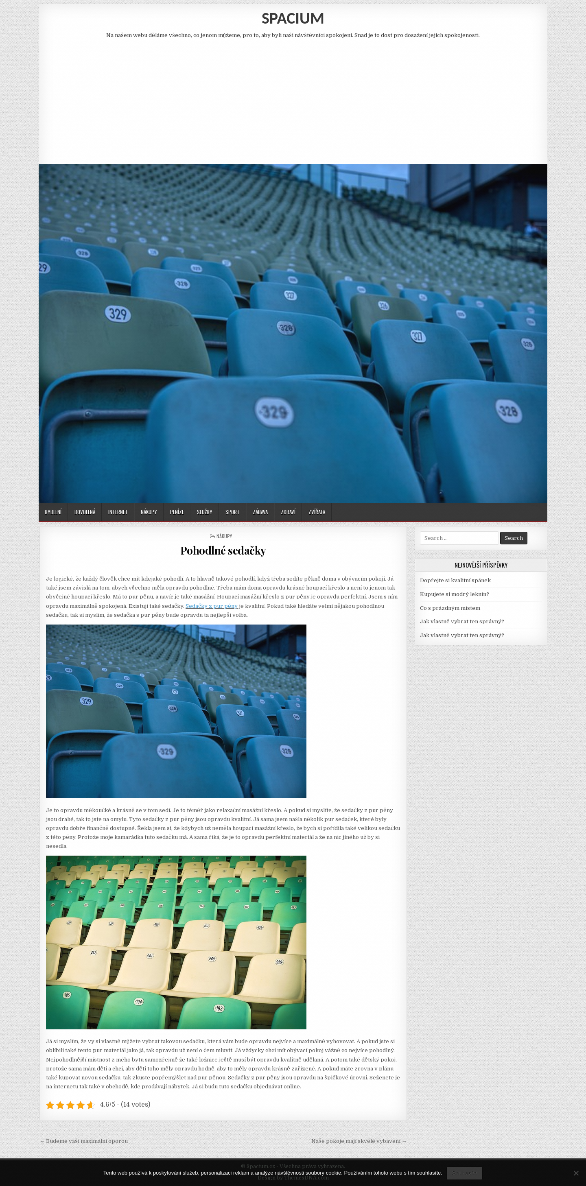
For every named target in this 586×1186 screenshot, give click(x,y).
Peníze (177, 512)
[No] (576, 1173)
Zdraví (288, 512)
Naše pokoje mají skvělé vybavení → (359, 1141)
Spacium (293, 18)
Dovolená (84, 512)
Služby (204, 512)
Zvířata (316, 512)
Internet (118, 512)
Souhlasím (464, 1173)
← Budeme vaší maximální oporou (83, 1141)
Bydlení (53, 512)
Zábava (260, 512)
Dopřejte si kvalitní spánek (455, 580)
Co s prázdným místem (450, 608)
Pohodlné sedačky (223, 550)
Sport (232, 512)
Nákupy (149, 512)
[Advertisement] (293, 99)
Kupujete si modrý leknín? (454, 594)
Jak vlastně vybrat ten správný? (462, 621)
